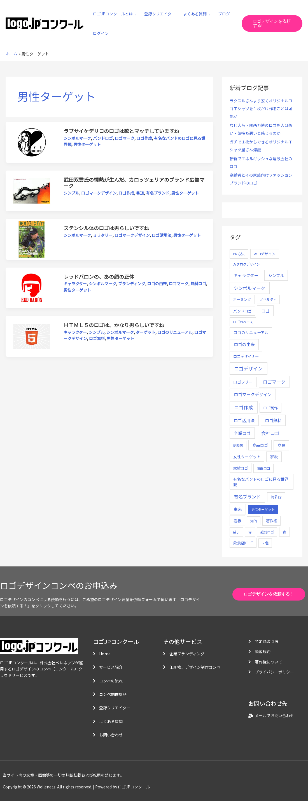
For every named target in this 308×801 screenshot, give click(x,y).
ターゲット (145, 332)
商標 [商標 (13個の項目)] (281, 445)
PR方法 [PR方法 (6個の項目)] (239, 253)
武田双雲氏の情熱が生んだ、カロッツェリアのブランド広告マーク (134, 182)
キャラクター (75, 283)
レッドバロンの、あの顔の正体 (99, 276)
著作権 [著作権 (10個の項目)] (271, 520)
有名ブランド (157, 193)
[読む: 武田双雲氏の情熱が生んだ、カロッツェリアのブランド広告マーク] (31, 190)
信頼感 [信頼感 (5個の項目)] (238, 445)
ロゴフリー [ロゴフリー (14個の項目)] (243, 382)
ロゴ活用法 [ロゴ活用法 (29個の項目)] (244, 420)
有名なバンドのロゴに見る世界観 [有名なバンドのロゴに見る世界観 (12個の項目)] (260, 481)
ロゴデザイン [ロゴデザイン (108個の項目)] (248, 368)
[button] (272, 23)
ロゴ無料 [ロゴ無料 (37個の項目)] (273, 420)
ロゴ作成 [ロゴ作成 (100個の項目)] (243, 407)
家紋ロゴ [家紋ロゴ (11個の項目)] (240, 468)
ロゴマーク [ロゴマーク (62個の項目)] (274, 381)
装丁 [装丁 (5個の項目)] (236, 532)
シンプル (71, 193)
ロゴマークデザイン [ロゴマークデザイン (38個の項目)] (253, 394)
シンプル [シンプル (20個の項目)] (276, 275)
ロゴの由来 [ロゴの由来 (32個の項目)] (244, 344)
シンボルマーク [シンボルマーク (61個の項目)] (249, 288)
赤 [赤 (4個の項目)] (250, 532)
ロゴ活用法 (161, 235)
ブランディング (131, 283)
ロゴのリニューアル (174, 332)
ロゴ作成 (144, 138)
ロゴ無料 (97, 338)
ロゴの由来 (157, 283)
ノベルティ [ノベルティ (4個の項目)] (268, 299)
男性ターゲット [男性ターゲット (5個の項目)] (263, 509)
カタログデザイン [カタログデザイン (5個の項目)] (246, 264)
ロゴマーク (124, 138)
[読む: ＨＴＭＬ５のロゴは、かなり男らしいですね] (31, 336)
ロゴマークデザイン (98, 193)
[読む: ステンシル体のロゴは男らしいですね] (31, 239)
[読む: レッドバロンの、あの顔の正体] (31, 287)
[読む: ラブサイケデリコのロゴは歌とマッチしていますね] (31, 142)
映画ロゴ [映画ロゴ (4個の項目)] (263, 468)
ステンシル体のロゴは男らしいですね (106, 227)
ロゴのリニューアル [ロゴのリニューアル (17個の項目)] (251, 332)
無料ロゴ (198, 283)
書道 (140, 193)
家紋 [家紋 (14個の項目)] (274, 456)
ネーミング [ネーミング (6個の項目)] (242, 299)
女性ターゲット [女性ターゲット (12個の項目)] (247, 456)
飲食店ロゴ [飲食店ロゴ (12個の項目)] (243, 542)
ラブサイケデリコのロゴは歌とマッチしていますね (121, 130)
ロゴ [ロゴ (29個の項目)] (265, 311)
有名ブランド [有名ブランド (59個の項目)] (247, 496)
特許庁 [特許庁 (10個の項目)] (276, 497)
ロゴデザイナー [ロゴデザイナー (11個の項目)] (246, 356)
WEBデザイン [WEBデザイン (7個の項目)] (265, 253)
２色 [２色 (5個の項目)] (265, 542)
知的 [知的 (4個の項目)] (253, 520)
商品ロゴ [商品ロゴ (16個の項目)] (260, 445)
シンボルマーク (77, 138)
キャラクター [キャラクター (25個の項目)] (246, 275)
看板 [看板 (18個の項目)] (237, 520)
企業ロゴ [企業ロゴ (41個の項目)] (242, 433)
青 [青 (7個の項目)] (284, 532)
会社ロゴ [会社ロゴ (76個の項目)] (270, 433)
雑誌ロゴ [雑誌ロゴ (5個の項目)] (267, 532)
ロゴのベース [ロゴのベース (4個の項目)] (243, 321)
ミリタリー (103, 235)
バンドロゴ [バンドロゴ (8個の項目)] (242, 311)
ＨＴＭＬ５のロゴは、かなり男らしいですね (114, 325)
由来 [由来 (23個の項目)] (238, 509)
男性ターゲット (87, 144)
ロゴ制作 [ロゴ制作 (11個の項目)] (270, 407)
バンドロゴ (103, 138)
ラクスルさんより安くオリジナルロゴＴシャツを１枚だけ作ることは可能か (261, 108)
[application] (134, 13)
